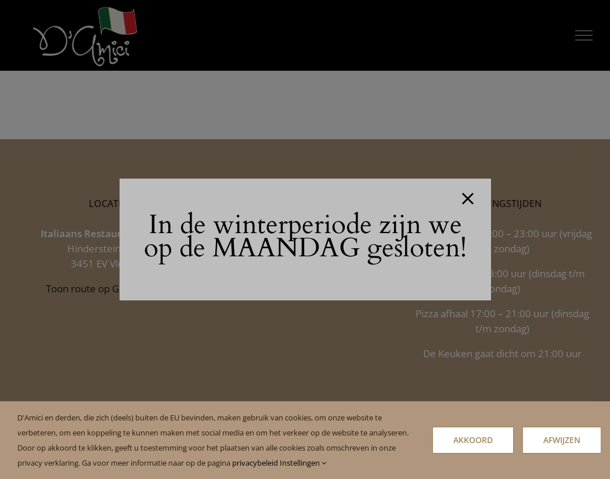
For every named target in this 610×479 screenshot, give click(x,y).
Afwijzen (561, 439)
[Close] (467, 199)
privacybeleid (255, 463)
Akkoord (473, 439)
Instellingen (303, 463)
